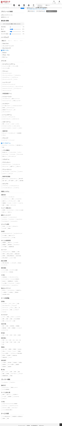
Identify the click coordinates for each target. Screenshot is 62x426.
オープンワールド (10, 210)
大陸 (3, 342)
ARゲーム (10, 212)
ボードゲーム (5, 145)
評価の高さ (3, 31)
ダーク (15, 351)
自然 (15, 342)
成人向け (4, 281)
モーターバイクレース (6, 118)
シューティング (6, 82)
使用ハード (10, 40)
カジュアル (5, 183)
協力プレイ (9, 394)
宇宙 (11, 342)
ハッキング (20, 328)
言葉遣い (20, 362)
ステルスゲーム (18, 75)
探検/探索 (10, 244)
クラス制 (13, 237)
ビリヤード (4, 173)
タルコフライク (19, 219)
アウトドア (5, 138)
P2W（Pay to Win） (6, 262)
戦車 (15, 371)
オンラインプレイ (6, 387)
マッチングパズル (13, 152)
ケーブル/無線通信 (6, 389)
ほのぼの (19, 349)
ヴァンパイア (8, 320)
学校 (3, 340)
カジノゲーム (14, 171)
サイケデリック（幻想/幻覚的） (16, 353)
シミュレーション (7, 96)
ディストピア (14, 305)
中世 (7, 335)
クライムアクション (6, 77)
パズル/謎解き (6, 150)
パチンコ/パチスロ (6, 171)
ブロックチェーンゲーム (14, 277)
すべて (21, 40)
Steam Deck (5, 43)
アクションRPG (15, 66)
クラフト (15, 203)
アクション (5, 71)
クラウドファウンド (6, 285)
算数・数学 (21, 178)
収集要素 (4, 242)
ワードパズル (12, 154)
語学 (16, 180)
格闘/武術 (4, 131)
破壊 (3, 205)
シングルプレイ (5, 382)
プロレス (4, 135)
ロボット (12, 316)
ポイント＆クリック (12, 156)
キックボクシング (12, 133)
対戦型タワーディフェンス (7, 109)
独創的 (19, 351)
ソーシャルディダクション (7, 187)
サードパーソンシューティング (8, 86)
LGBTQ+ (16, 281)
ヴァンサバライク (14, 221)
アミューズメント (7, 169)
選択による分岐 (10, 253)
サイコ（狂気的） (6, 353)
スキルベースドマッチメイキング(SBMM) (10, 403)
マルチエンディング (6, 251)
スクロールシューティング (7, 88)
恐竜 (3, 320)
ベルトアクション (15, 77)
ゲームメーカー (11, 283)
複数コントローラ (14, 387)
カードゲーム (12, 145)
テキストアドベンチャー (7, 164)
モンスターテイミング (18, 233)
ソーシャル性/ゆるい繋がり (7, 409)
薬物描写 (17, 364)
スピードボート (14, 373)
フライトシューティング (7, 90)
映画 (11, 309)
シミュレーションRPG (6, 66)
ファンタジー (5, 303)
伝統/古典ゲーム (19, 145)
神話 (18, 303)
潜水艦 (7, 373)
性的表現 (15, 362)
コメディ (9, 351)
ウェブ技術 (4, 283)
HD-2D (4, 226)
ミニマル (9, 203)
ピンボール (20, 171)
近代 (11, 335)
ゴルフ (13, 123)
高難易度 (4, 203)
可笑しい (4, 351)
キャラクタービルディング (7, 233)
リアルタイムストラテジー (17, 105)
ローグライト (12, 219)
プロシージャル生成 (19, 210)
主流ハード (4, 40)
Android (4, 52)
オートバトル (13, 205)
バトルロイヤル (18, 198)
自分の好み (3, 26)
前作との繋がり (5, 257)
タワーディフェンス (10, 107)
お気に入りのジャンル (6, 15)
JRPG (18, 251)
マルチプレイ (12, 382)
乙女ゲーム (19, 166)
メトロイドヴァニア (13, 217)
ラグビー (20, 128)
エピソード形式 (13, 257)
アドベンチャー (6, 162)
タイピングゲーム (13, 178)
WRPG (4, 253)
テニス (18, 123)
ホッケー (15, 128)
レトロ (10, 357)
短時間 (4, 255)
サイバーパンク (5, 307)
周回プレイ (10, 242)
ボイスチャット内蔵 (6, 407)
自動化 (7, 205)
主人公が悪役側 (17, 318)
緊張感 (10, 349)
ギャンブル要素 (11, 364)
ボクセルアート (15, 226)
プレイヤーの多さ (4, 33)
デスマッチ (4, 398)
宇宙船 (11, 375)
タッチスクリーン (15, 285)
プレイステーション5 (7, 45)
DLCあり (19, 262)
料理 (9, 328)
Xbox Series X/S (6, 48)
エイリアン (19, 316)
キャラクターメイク (6, 237)
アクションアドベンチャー (7, 73)
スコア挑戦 (4, 246)
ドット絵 (8, 226)
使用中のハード (5, 17)
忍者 (14, 320)
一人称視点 (4, 292)
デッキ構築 (4, 235)
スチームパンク (5, 309)
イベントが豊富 (5, 270)
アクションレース (12, 116)
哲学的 (4, 355)
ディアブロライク (6, 221)
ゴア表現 (4, 362)
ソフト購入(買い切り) (6, 416)
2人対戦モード (15, 394)
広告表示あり (5, 277)
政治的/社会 (15, 355)
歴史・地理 (4, 180)
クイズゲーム (16, 187)
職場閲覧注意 (10, 281)
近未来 (19, 335)
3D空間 (4, 210)
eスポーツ (18, 283)
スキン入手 (14, 262)
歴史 (16, 307)
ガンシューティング (19, 86)
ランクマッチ (5, 405)
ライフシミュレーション (7, 100)
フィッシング (12, 140)
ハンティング (5, 140)
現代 (15, 335)
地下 (10, 340)
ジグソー (19, 152)
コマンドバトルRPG (6, 68)
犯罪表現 (4, 366)
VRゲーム (4, 212)
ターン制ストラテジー (6, 105)
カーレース (4, 116)
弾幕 (13, 198)
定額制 (4, 418)
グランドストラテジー (6, 111)
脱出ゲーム (4, 156)
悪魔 (3, 318)
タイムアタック (16, 244)
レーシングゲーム (7, 115)
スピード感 (4, 349)
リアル (11, 307)
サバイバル (4, 196)
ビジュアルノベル (17, 164)
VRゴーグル (5, 50)
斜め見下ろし (19, 290)
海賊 (11, 318)
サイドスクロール (11, 290)
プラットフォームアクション (8, 75)
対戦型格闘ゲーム (7, 93)
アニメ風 (4, 228)
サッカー (8, 123)
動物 (8, 316)
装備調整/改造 (11, 246)
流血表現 (9, 366)
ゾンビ (4, 316)
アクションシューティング (7, 79)
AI (19, 307)
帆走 (19, 371)
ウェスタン (4, 311)
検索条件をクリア (52, 11)
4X (14, 109)
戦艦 (3, 373)
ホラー (14, 303)
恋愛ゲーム (12, 166)
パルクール (21, 203)
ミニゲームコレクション (14, 185)
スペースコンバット (17, 88)
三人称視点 (11, 292)
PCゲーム (4, 57)
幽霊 (7, 318)
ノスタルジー (16, 309)
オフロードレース (16, 118)
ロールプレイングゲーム (8, 64)
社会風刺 (8, 355)
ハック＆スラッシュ (6, 198)
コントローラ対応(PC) (15, 279)
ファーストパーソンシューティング (9, 84)
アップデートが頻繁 (13, 270)
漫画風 (9, 228)
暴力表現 (9, 362)
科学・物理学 (11, 180)
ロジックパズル (20, 154)
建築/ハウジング (12, 235)
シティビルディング (6, 98)
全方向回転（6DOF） (6, 294)
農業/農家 (4, 328)
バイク (7, 371)
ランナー (15, 79)
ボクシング (4, 133)
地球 (7, 342)
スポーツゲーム (6, 122)
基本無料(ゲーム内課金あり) (17, 416)
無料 (8, 418)
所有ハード (16, 40)
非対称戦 (9, 396)
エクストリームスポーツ (7, 128)
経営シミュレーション (16, 98)
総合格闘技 (19, 133)
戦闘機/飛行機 (5, 375)
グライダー (21, 373)
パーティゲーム (5, 185)
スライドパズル (5, 154)
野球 (3, 123)
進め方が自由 (18, 255)
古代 (3, 335)
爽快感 (15, 349)
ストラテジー (5, 103)
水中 (3, 344)
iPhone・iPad (5, 55)
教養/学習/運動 (6, 176)
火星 (19, 342)
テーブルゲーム (6, 143)
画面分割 (16, 292)
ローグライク (5, 219)
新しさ (2, 29)
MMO (4, 394)
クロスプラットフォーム (14, 405)
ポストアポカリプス (6, 305)
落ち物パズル (5, 152)
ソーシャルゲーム (6, 279)
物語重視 (13, 251)
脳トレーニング (5, 178)
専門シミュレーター (17, 100)
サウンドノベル (5, 166)
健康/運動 (21, 180)
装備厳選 (4, 244)
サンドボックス (11, 196)
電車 (11, 371)
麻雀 (3, 147)
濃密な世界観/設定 (10, 255)
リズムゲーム (5, 159)
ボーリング (11, 173)
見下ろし (4, 290)
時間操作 (13, 328)
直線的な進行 (17, 253)
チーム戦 (4, 396)
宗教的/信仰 (5, 357)
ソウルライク (5, 217)
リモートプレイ (14, 407)
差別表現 (4, 364)
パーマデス (16, 242)
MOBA (4, 107)
